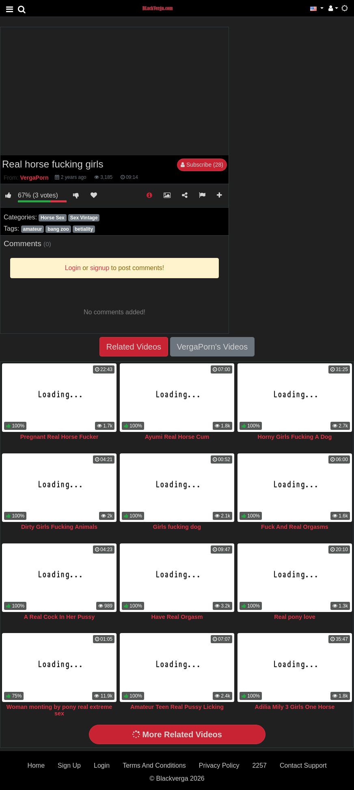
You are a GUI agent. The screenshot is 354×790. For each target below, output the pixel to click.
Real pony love (294, 617)
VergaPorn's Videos (212, 346)
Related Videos (133, 346)
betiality (84, 229)
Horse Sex (53, 218)
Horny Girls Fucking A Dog (295, 437)
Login (102, 765)
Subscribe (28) (202, 164)
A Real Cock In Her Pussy (59, 617)
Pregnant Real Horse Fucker (59, 437)
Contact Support (303, 765)
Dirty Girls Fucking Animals (59, 527)
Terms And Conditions (154, 765)
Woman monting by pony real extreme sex (59, 710)
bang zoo (58, 229)
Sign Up (69, 765)
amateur (32, 229)
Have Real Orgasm (177, 617)
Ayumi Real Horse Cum (177, 437)
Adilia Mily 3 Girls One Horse (295, 707)
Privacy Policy (219, 765)
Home (36, 765)
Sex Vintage (84, 218)
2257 (259, 765)
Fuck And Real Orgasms (294, 527)
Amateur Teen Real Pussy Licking (177, 707)
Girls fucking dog (177, 527)
